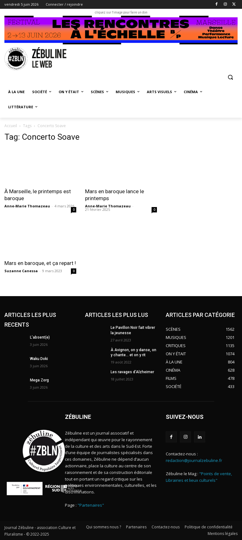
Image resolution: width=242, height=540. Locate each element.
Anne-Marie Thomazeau (27, 206)
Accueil (10, 125)
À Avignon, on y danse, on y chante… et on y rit (133, 352)
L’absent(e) (40, 337)
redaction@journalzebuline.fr (194, 460)
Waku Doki (39, 359)
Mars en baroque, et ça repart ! (40, 263)
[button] (230, 77)
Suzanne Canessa (21, 270)
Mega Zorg (39, 380)
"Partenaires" (91, 505)
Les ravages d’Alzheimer (132, 372)
